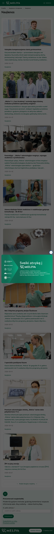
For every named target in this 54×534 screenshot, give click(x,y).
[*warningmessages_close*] (51, 252)
